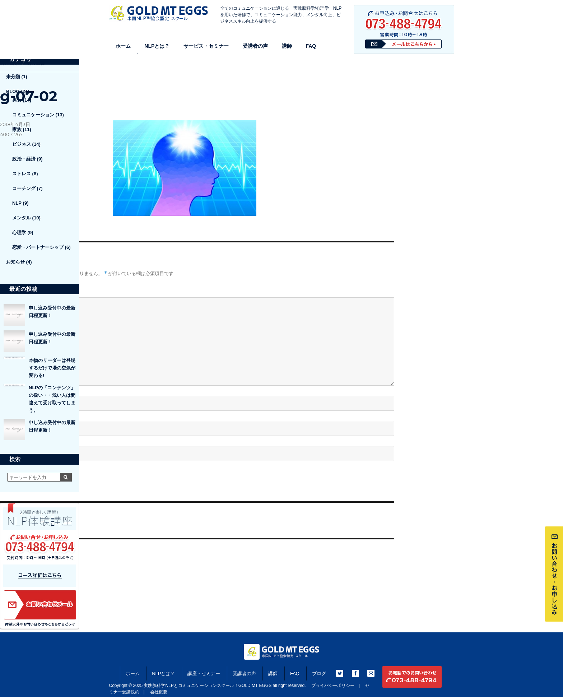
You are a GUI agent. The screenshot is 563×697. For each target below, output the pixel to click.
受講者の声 (255, 46)
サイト (7, 439)
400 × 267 (11, 134)
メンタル (21, 217)
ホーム (123, 46)
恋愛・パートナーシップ (38, 247)
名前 (7, 389)
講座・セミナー (203, 673)
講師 (287, 46)
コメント (10, 291)
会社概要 (158, 691)
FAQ (311, 46)
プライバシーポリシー (332, 685)
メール (10, 415)
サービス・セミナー (206, 46)
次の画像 (36, 63)
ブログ (319, 673)
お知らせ (15, 262)
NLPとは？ (156, 46)
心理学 (19, 232)
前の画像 (9, 63)
